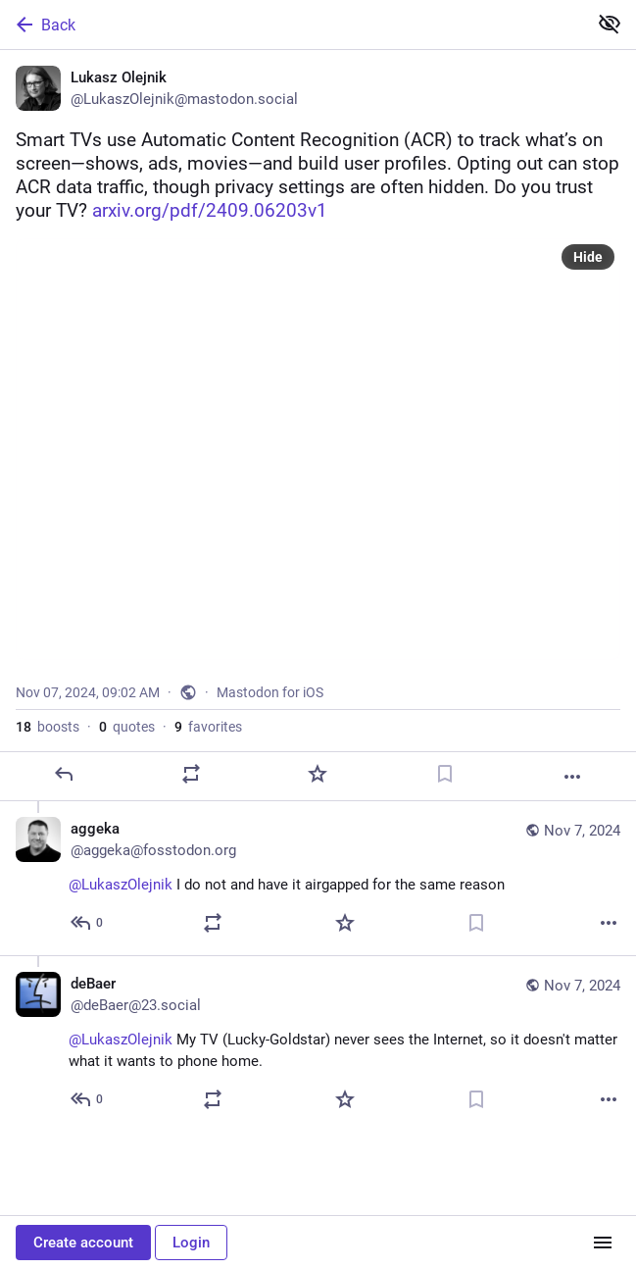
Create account (83, 1242)
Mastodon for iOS (270, 692)
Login (191, 1242)
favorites (208, 727)
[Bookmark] (445, 774)
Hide (588, 257)
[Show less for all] (609, 23)
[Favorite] (317, 774)
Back (44, 24)
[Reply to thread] (88, 923)
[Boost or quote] (191, 774)
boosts (47, 727)
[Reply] (63, 774)
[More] (572, 776)
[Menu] (602, 1242)
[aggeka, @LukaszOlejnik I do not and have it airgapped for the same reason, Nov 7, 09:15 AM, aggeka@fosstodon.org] (318, 878)
